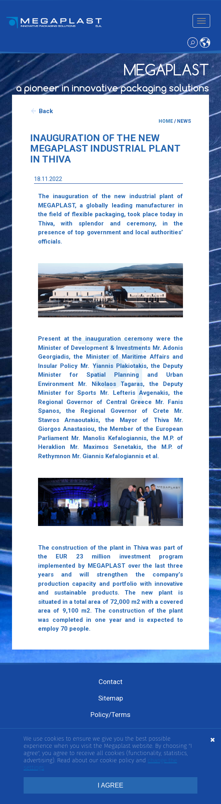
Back (46, 111)
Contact (110, 682)
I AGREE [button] (110, 785)
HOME (166, 121)
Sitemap (110, 698)
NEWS (184, 121)
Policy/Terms (110, 715)
